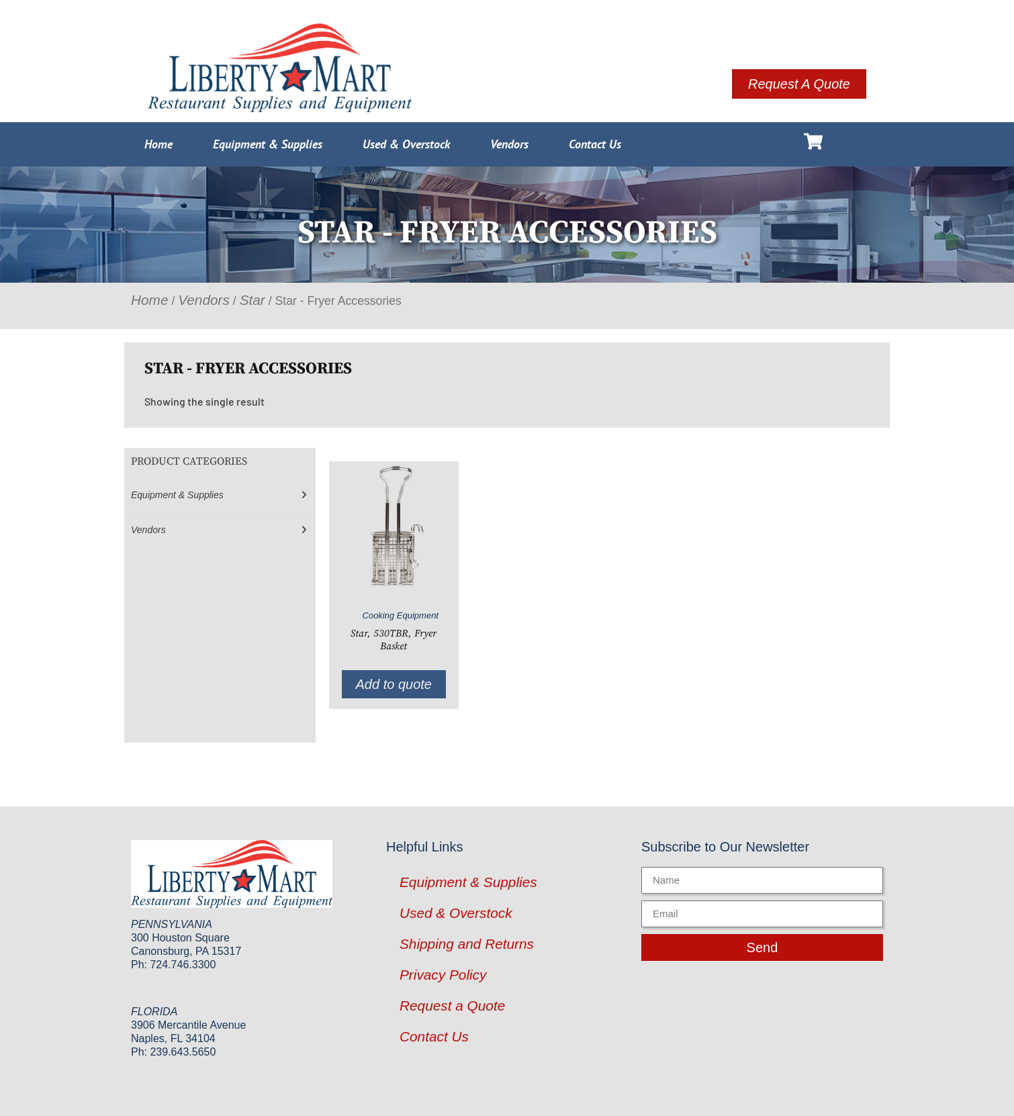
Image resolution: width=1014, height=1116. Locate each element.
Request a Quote (452, 1005)
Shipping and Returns (467, 943)
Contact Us (595, 144)
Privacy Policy (443, 974)
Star (252, 300)
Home (158, 144)
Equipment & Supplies (267, 144)
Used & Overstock (406, 144)
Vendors (509, 144)
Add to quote (394, 684)
